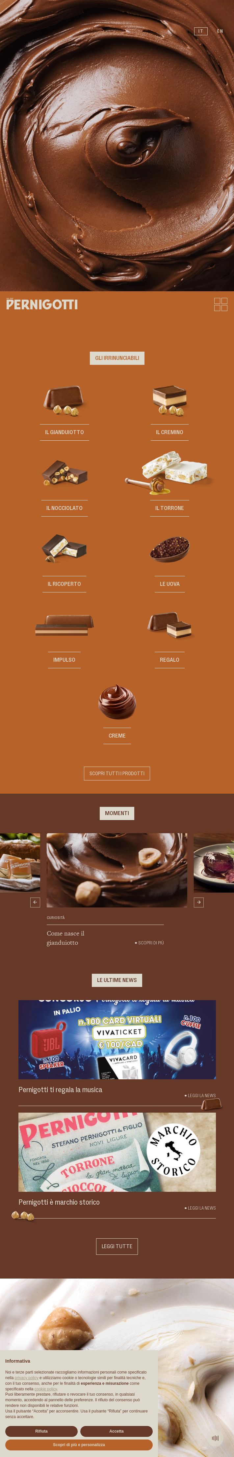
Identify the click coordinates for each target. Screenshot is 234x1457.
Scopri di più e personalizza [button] (79, 1444)
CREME (117, 736)
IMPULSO (64, 660)
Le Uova (170, 584)
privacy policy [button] (27, 1378)
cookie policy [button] (46, 1389)
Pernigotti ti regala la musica (60, 1090)
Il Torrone (169, 508)
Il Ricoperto (64, 584)
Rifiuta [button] (41, 1431)
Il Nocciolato (64, 508)
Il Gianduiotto (64, 432)
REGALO (169, 660)
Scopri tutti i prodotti (117, 773)
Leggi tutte (117, 1247)
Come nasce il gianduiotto (65, 938)
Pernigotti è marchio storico (59, 1202)
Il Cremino (169, 432)
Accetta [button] (116, 1431)
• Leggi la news (200, 1208)
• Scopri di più (149, 943)
